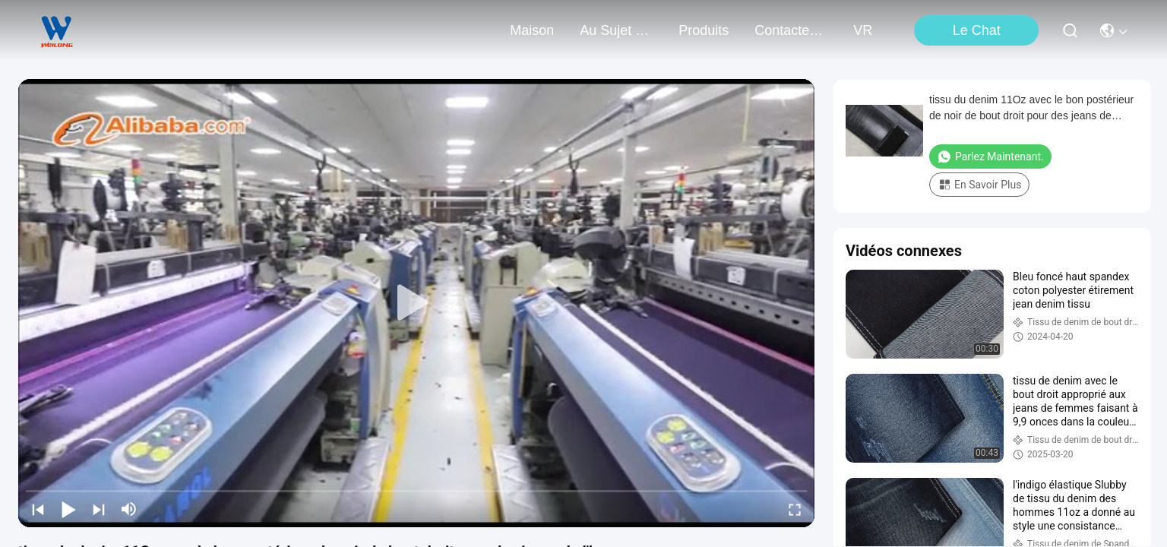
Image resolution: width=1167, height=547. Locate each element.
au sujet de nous (616, 30)
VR (862, 30)
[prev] (38, 509)
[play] (416, 303)
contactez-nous (790, 30)
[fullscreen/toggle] (795, 509)
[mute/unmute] (129, 509)
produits (703, 30)
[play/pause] (68, 509)
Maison (532, 30)
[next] (99, 509)
